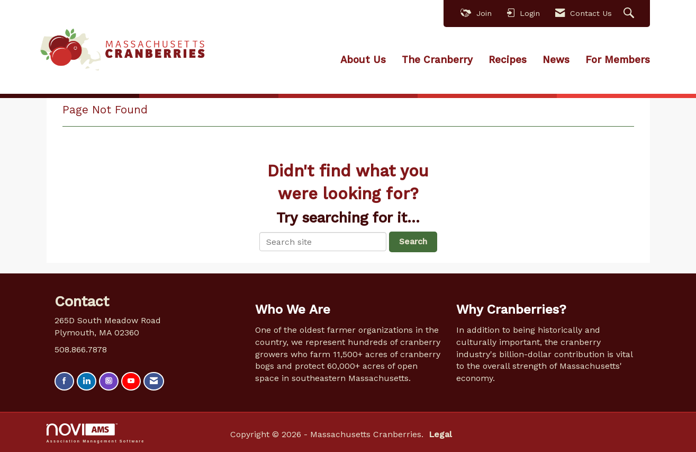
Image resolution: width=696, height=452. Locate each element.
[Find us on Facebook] (64, 381)
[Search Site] (630, 13)
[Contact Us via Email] (153, 381)
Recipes (508, 60)
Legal (438, 434)
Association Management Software (96, 432)
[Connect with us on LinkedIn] (86, 381)
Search (413, 241)
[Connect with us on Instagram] (109, 381)
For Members (617, 60)
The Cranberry (437, 60)
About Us (363, 60)
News (556, 60)
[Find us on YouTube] (131, 381)
